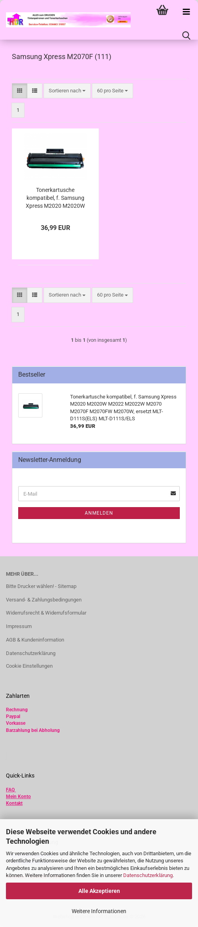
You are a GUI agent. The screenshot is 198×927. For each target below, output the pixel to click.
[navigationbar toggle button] (186, 12)
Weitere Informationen (99, 911)
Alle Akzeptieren (99, 891)
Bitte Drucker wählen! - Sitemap (41, 586)
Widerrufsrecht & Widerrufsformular (46, 613)
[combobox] (67, 91)
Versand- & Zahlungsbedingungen (44, 600)
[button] (19, 91)
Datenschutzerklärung (148, 875)
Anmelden (99, 513)
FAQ (10, 790)
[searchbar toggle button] (186, 36)
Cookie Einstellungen (29, 666)
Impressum (19, 626)
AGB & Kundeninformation (35, 640)
